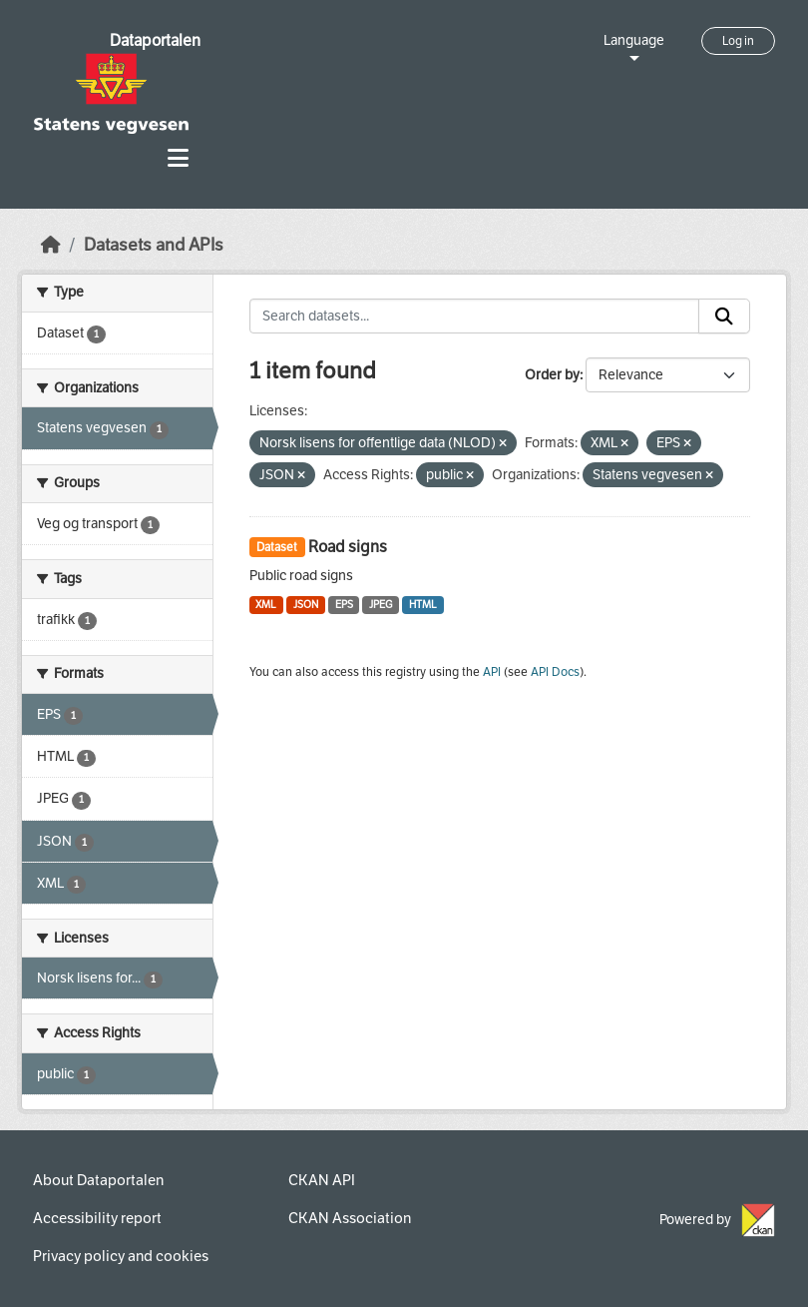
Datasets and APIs (153, 245)
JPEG (380, 604)
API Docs (555, 672)
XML (265, 604)
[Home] (51, 245)
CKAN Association (349, 1218)
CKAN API (321, 1180)
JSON (305, 604)
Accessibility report (97, 1218)
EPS (344, 604)
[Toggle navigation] (178, 158)
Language (634, 40)
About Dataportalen (98, 1180)
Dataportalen (155, 40)
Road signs (347, 546)
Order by (552, 374)
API (492, 672)
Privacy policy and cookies (120, 1256)
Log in (738, 41)
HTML (423, 604)
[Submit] (724, 316)
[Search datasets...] (474, 316)
